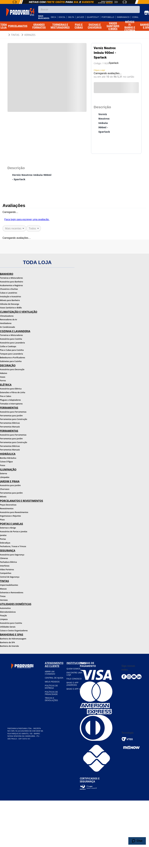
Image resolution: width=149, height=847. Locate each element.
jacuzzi (80, 17)
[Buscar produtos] (136, 9)
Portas (3, 539)
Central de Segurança (9, 577)
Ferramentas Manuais (10, 426)
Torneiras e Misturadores (11, 278)
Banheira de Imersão (9, 646)
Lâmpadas (4, 477)
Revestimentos (6, 508)
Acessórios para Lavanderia (12, 342)
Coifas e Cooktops (8, 346)
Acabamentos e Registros (11, 285)
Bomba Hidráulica (8, 458)
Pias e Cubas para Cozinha (12, 350)
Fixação (3, 615)
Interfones (4, 565)
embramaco (123, 17)
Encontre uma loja (74, 673)
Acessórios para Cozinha (11, 339)
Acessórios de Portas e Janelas (13, 531)
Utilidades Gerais (7, 626)
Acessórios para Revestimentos (14, 512)
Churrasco (4, 489)
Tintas (15, 35)
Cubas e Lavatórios (8, 292)
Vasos (2, 377)
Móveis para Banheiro (10, 300)
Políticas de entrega (51, 686)
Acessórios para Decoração (12, 369)
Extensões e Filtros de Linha (12, 392)
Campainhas (5, 573)
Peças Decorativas (8, 504)
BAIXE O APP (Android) (72, 683)
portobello (107, 17)
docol (62, 17)
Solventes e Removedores (11, 592)
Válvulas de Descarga (9, 304)
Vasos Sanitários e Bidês (11, 307)
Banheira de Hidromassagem (13, 638)
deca (53, 17)
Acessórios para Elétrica (10, 388)
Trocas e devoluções (51, 699)
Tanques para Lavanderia (11, 353)
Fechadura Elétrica (8, 562)
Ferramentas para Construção (13, 419)
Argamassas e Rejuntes (10, 516)
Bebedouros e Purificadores (12, 357)
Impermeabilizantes (9, 585)
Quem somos (73, 668)
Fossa (2, 465)
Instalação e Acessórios (10, 296)
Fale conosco (74, 678)
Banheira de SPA (7, 642)
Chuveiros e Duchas (9, 289)
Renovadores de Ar (8, 319)
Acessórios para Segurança (12, 554)
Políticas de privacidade (51, 693)
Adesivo (3, 373)
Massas (3, 588)
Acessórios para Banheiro (11, 281)
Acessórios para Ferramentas (13, 412)
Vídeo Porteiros (7, 569)
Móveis (3, 496)
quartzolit (93, 17)
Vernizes (30, 35)
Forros (3, 380)
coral (135, 17)
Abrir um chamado (50, 672)
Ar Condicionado (7, 327)
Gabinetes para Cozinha (11, 361)
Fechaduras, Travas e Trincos (13, 546)
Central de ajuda (54, 677)
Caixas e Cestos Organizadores (14, 630)
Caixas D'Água (6, 461)
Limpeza (4, 619)
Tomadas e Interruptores (11, 403)
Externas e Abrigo (8, 527)
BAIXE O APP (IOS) (75, 688)
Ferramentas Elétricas (10, 423)
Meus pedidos (52, 681)
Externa (3, 473)
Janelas (3, 535)
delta (71, 17)
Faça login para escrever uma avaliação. (26, 219)
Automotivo (5, 608)
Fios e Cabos (5, 396)
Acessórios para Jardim (10, 485)
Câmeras (4, 558)
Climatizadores (6, 316)
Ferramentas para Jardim (11, 415)
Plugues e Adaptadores (10, 400)
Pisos (2, 519)
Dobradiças (5, 542)
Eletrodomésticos (8, 612)
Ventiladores (5, 323)
